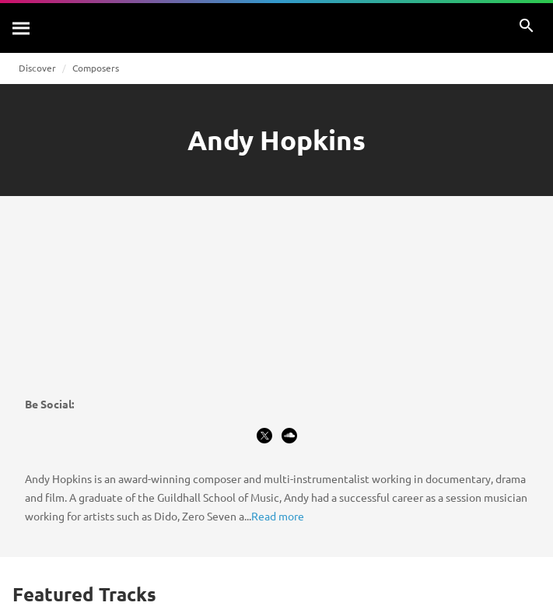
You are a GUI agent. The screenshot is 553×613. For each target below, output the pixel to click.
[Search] (21, 28)
